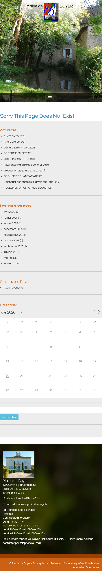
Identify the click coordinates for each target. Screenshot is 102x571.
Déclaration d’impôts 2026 (19, 147)
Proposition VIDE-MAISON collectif (24, 170)
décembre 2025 (13, 229)
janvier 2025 (11, 263)
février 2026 (11, 217)
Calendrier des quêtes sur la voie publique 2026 (32, 182)
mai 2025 (9, 258)
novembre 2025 (13, 235)
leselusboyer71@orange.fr (31, 504)
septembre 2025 (13, 246)
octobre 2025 (11, 240)
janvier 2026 (11, 223)
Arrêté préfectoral (14, 136)
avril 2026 (9, 212)
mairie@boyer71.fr (29, 498)
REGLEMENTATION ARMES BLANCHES (28, 187)
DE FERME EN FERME (17, 153)
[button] (2, 51)
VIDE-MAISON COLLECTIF (20, 159)
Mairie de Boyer (21, 563)
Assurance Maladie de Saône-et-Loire (26, 164)
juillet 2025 (10, 252)
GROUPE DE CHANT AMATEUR (23, 176)
